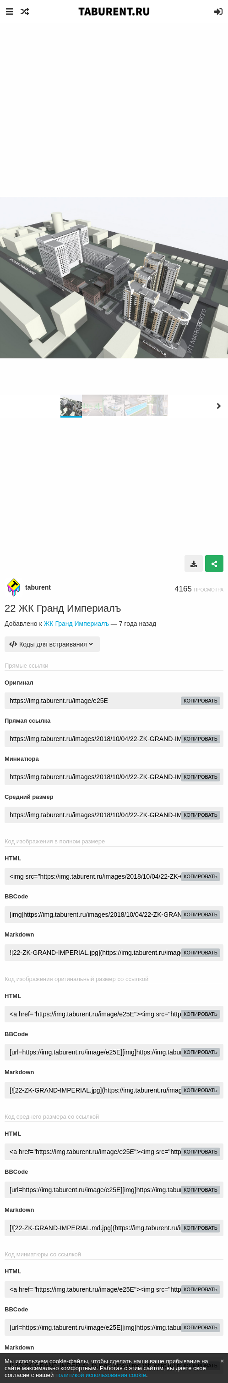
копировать (200, 700)
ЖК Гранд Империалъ (76, 623)
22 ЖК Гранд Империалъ (63, 608)
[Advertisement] (114, 92)
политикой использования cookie (100, 1375)
